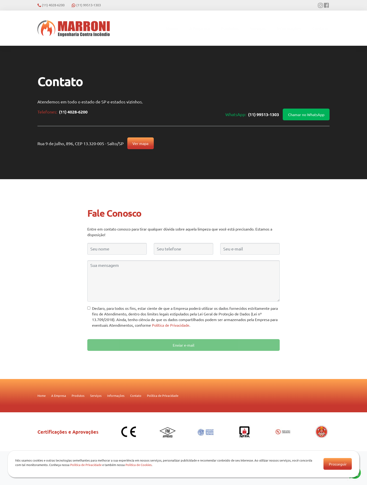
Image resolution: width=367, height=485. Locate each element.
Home (172, 28)
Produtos (230, 28)
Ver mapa (140, 143)
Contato (320, 28)
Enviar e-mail (183, 345)
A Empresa (199, 28)
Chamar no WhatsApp (306, 114)
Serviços (258, 28)
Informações (289, 28)
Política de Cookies (138, 465)
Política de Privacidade (170, 325)
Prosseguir (338, 464)
